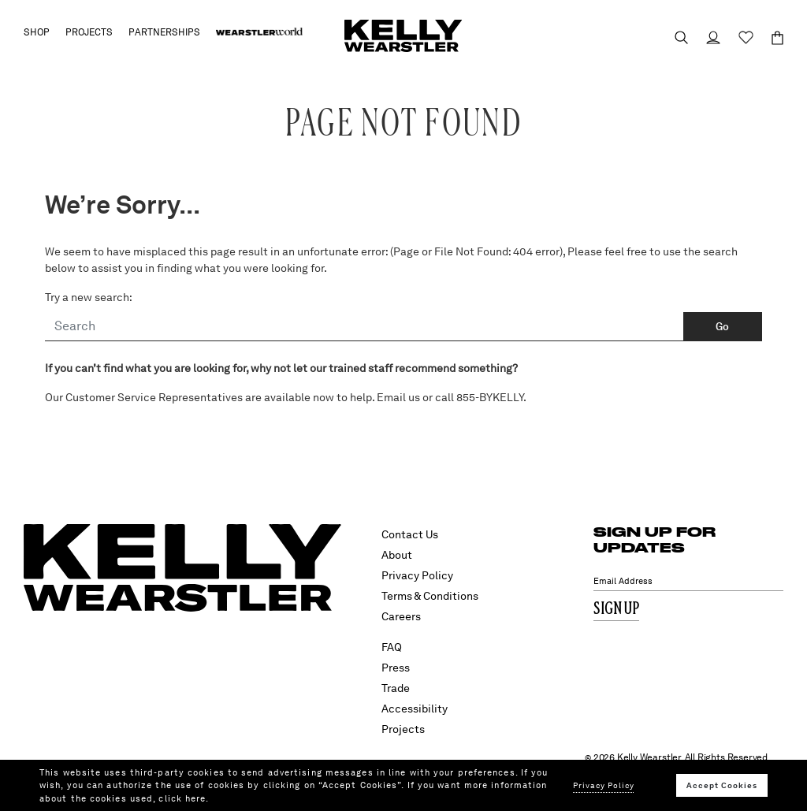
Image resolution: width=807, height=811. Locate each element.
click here (182, 798)
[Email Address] (688, 581)
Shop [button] (37, 32)
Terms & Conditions (429, 596)
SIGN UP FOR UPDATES (654, 539)
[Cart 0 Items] (770, 38)
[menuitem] (259, 32)
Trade (395, 688)
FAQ (391, 647)
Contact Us (409, 534)
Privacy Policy (417, 575)
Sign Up (616, 609)
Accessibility (414, 708)
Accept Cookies (721, 785)
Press (395, 667)
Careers (401, 616)
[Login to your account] (706, 37)
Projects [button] (89, 32)
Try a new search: (88, 297)
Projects (403, 729)
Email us (398, 397)
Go (723, 327)
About (396, 555)
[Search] (364, 327)
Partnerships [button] (164, 32)
